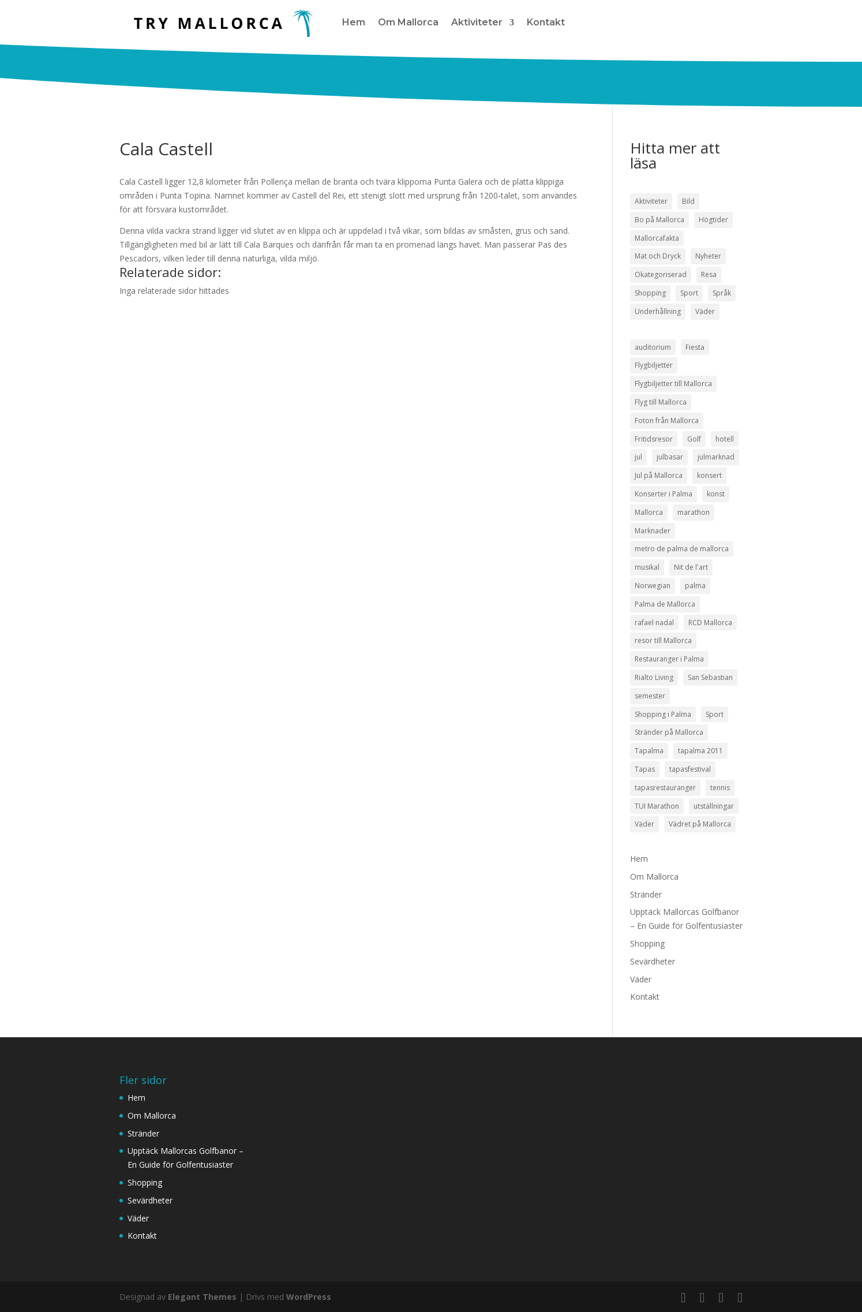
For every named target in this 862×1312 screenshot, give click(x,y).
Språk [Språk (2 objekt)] (722, 293)
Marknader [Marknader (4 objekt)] (652, 531)
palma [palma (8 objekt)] (695, 585)
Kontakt (546, 22)
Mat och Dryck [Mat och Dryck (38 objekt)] (658, 256)
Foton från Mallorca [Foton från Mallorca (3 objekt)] (667, 420)
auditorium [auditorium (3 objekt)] (653, 347)
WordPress (308, 1296)
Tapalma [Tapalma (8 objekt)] (649, 751)
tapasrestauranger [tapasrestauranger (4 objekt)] (665, 788)
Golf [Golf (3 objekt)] (694, 439)
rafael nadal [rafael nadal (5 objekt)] (654, 622)
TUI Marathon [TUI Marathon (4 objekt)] (657, 806)
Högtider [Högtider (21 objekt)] (713, 220)
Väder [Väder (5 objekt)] (644, 824)
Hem (353, 22)
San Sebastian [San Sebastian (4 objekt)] (710, 677)
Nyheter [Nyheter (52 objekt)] (708, 256)
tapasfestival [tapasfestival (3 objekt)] (690, 769)
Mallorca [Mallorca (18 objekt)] (649, 512)
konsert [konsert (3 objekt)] (709, 475)
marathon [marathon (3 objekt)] (693, 512)
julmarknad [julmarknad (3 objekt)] (716, 457)
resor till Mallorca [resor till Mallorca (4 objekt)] (663, 640)
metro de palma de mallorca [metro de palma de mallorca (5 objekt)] (682, 549)
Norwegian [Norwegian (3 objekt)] (652, 585)
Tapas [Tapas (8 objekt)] (645, 769)
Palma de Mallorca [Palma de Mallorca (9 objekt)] (665, 604)
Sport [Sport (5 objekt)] (715, 714)
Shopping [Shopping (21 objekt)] (650, 293)
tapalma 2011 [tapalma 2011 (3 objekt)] (700, 751)
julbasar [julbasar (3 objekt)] (670, 457)
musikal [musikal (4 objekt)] (647, 567)
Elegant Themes (202, 1296)
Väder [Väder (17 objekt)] (705, 311)
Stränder (646, 894)
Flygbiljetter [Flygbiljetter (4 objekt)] (654, 365)
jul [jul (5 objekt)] (638, 457)
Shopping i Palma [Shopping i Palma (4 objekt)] (663, 714)
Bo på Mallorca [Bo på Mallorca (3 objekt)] (659, 220)
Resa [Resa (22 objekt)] (709, 274)
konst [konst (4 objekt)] (716, 494)
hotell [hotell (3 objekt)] (724, 439)
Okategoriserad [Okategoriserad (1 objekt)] (661, 274)
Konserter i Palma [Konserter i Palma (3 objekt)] (663, 494)
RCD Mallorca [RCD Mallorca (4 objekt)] (710, 622)
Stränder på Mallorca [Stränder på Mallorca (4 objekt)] (669, 732)
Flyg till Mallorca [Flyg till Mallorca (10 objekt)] (661, 402)
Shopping (647, 943)
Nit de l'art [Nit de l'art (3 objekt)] (691, 567)
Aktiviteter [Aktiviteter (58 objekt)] (651, 201)
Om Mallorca (408, 22)
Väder (640, 979)
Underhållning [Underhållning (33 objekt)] (658, 311)
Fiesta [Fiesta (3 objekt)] (694, 347)
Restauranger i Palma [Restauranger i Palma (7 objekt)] (669, 659)
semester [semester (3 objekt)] (650, 696)
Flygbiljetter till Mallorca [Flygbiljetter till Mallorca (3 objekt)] (673, 383)
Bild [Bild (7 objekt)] (688, 201)
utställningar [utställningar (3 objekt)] (714, 806)
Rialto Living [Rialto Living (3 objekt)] (654, 677)
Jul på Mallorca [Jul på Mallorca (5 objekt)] (659, 475)
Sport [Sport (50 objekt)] (689, 293)
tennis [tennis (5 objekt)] (720, 788)
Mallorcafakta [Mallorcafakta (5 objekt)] (657, 238)
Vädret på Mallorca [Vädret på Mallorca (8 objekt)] (700, 824)
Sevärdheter (652, 961)
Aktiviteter (477, 22)
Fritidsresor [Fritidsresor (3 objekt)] (654, 439)
